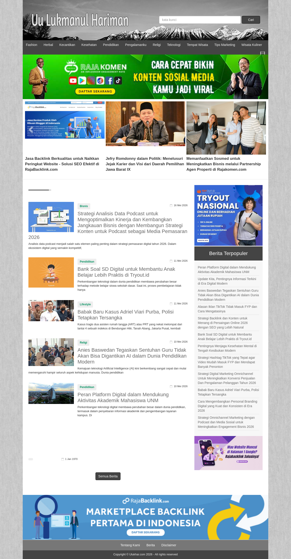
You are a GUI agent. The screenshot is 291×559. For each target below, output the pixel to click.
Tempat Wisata (197, 45)
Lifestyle (85, 304)
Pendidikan (111, 45)
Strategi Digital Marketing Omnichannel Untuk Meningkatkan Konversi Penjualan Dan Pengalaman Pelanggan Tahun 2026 (227, 378)
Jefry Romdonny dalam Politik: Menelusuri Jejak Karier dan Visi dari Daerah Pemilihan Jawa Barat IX (145, 164)
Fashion (31, 45)
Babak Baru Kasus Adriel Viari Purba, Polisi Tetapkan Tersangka (228, 392)
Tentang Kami (130, 545)
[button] (31, 128)
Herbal (48, 45)
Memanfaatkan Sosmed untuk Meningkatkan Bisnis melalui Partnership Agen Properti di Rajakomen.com (223, 164)
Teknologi (174, 45)
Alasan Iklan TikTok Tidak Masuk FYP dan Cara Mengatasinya (227, 309)
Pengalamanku (135, 45)
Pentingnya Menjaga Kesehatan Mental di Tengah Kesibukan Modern (227, 348)
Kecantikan (67, 45)
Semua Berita (108, 476)
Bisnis (84, 206)
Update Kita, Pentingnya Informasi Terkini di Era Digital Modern (227, 281)
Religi (157, 45)
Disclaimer (168, 545)
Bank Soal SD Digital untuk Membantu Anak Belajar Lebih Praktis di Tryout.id (126, 272)
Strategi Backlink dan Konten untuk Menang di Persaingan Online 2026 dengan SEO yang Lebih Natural (223, 322)
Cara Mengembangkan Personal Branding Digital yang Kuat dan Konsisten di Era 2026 (227, 406)
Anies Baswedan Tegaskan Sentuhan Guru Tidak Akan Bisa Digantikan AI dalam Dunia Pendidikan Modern (132, 356)
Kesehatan (89, 45)
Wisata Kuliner (251, 45)
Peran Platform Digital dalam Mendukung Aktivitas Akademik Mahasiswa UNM (123, 397)
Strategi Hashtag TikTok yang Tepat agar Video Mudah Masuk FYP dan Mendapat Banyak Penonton (226, 362)
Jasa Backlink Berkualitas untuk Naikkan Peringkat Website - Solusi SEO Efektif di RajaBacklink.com (62, 164)
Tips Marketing (224, 45)
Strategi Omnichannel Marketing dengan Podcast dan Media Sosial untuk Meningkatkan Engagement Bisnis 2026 (226, 422)
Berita (150, 545)
